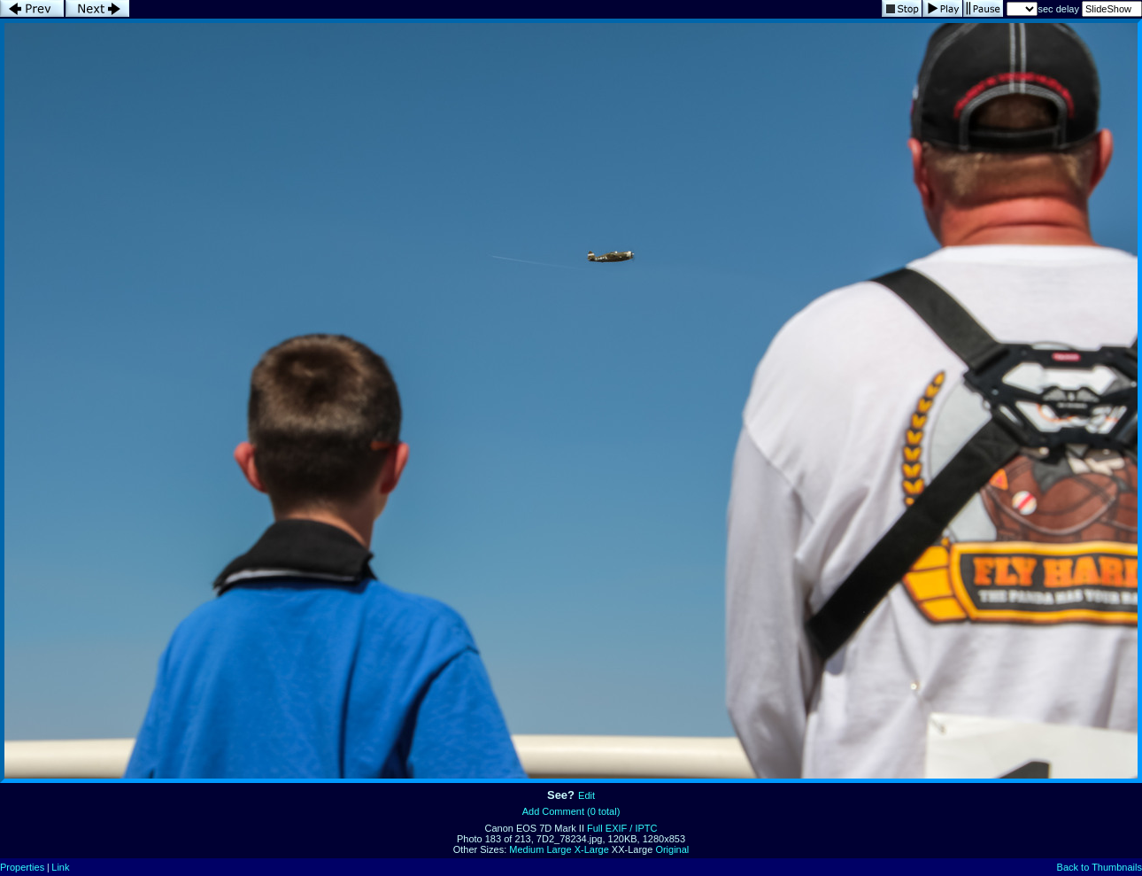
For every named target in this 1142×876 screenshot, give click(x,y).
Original (672, 849)
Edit (586, 795)
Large (558, 849)
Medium (526, 849)
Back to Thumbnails (1099, 867)
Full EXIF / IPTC (622, 828)
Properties (22, 867)
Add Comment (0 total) (571, 811)
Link (60, 867)
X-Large (592, 849)
